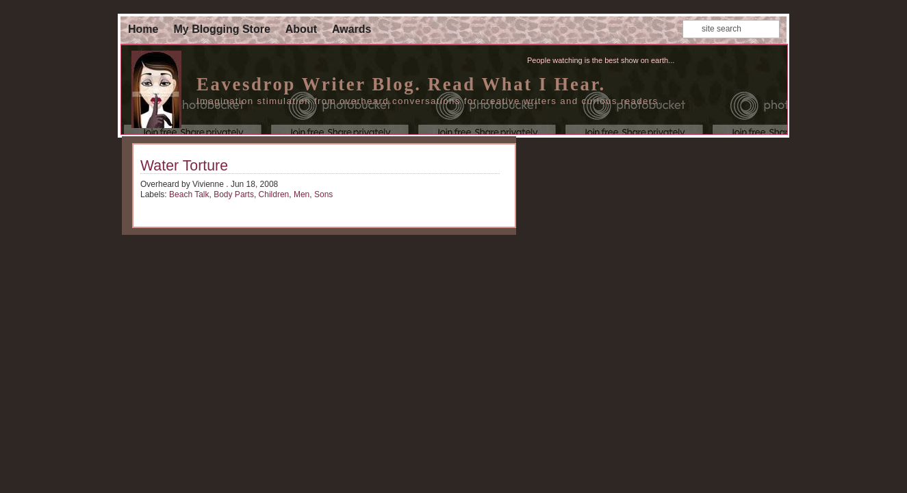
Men (301, 194)
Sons (323, 194)
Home (143, 29)
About (301, 29)
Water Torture (184, 166)
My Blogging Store (221, 29)
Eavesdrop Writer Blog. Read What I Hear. (401, 84)
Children (274, 194)
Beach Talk (189, 194)
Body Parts (234, 194)
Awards (352, 29)
